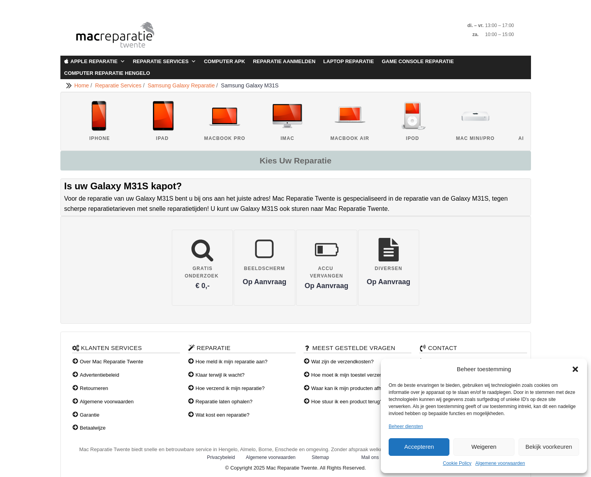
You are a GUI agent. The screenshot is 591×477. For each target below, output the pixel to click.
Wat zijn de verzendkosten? (342, 362)
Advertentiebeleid (99, 375)
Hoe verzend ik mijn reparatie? (230, 388)
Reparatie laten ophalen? (224, 401)
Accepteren (419, 446)
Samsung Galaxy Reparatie (181, 85)
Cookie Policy (457, 463)
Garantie (90, 415)
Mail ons (370, 457)
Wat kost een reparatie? (223, 415)
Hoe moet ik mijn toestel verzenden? (352, 375)
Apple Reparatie (98, 61)
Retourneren (94, 388)
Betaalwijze (93, 428)
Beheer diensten (406, 426)
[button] (575, 369)
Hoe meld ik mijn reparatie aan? (232, 362)
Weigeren (483, 446)
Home (83, 85)
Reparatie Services (164, 61)
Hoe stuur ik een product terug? (347, 401)
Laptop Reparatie (348, 61)
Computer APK (224, 61)
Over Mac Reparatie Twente (112, 362)
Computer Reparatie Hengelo (107, 73)
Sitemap (320, 457)
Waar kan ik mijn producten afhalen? (352, 388)
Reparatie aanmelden (284, 61)
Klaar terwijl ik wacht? (220, 375)
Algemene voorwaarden (500, 463)
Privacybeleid (221, 457)
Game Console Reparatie (418, 61)
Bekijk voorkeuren (549, 446)
